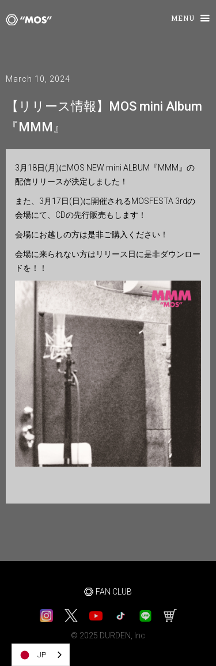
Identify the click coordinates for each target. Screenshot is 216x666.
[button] (185, 18)
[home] (26, 19)
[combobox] (41, 655)
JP (32, 655)
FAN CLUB (114, 591)
